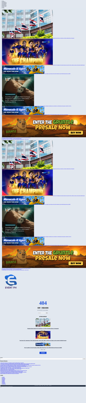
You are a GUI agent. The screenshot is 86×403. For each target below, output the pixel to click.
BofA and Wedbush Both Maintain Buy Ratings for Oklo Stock (9, 373)
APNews (47, 385)
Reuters (45, 385)
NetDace (3, 381)
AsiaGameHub (36, 385)
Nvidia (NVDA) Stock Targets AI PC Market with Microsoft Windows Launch (11, 371)
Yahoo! (42, 385)
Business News (4, 5)
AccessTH (3, 383)
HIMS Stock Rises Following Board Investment (7, 369)
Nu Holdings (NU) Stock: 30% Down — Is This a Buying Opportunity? (10, 367)
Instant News (4, 4)
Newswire (3, 379)
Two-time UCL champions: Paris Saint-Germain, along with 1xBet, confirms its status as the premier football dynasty (43, 340)
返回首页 (43, 352)
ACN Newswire (4, 2)
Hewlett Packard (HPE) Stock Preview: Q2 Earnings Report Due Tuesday (11, 372)
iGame (3, 7)
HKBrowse (3, 382)
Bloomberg (3, 378)
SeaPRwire (3, 1)
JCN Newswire (4, 3)
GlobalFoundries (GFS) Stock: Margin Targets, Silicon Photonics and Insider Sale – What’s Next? (14, 368)
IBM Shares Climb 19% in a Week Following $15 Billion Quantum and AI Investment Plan (13, 370)
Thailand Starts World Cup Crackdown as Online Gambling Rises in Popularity (43, 328)
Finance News (4, 6)
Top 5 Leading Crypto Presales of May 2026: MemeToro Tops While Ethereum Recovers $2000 (43, 347)
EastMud (3, 380)
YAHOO (3, 377)
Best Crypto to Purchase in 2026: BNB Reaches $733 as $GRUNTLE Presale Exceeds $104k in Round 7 (16, 366)
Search (1, 357)
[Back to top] (0, 387)
